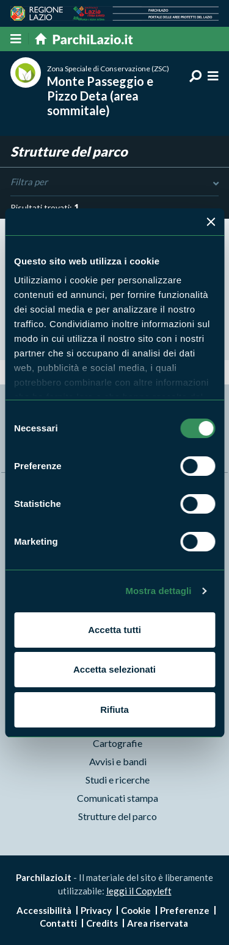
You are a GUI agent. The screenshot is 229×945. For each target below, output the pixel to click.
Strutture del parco (117, 816)
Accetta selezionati (114, 669)
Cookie (136, 910)
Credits (102, 923)
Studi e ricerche (117, 779)
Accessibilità (43, 910)
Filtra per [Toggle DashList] (114, 182)
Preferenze (184, 910)
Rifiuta (114, 709)
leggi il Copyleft (139, 890)
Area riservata (157, 923)
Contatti (58, 923)
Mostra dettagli (158, 591)
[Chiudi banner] (210, 222)
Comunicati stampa (117, 798)
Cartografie (117, 743)
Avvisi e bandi (118, 761)
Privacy (96, 910)
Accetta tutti (114, 630)
